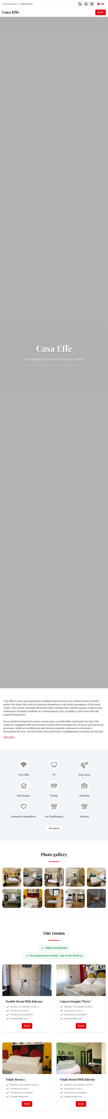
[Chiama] (80, 3)
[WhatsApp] (86, 3)
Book (101, 12)
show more (9, 737)
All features (54, 828)
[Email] (91, 3)
